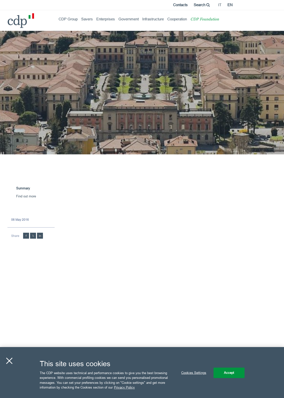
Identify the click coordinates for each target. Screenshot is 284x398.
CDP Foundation (204, 19)
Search (202, 5)
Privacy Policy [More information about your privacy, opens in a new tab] (124, 387)
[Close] (9, 360)
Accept (229, 373)
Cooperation (177, 19)
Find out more (26, 196)
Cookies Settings (193, 373)
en (230, 5)
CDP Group (68, 19)
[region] (142, 372)
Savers (87, 19)
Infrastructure (153, 19)
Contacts (180, 5)
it (219, 5)
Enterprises (105, 19)
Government (128, 19)
